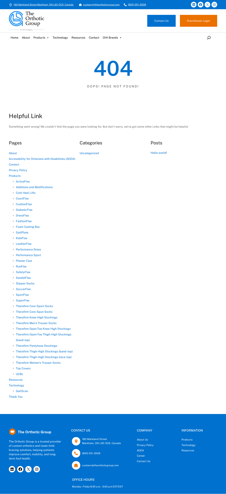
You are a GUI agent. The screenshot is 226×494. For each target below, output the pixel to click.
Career (145, 455)
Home (14, 37)
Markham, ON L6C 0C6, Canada (100, 443)
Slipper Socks (25, 283)
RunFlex (21, 266)
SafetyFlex (23, 272)
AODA (145, 450)
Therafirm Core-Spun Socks (34, 311)
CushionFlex (24, 204)
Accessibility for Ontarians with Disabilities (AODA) (42, 159)
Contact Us (161, 20)
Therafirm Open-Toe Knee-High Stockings (43, 328)
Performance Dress (28, 249)
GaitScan (22, 391)
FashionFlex (24, 221)
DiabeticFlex (24, 210)
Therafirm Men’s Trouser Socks (36, 323)
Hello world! (159, 153)
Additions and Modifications (34, 187)
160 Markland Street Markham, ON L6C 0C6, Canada (43, 4)
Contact (94, 37)
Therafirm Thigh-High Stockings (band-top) (44, 351)
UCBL (19, 374)
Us (151, 439)
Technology (60, 37)
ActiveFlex (23, 181)
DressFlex (22, 215)
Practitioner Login (198, 20)
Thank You (15, 396)
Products (41, 37)
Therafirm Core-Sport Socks (34, 306)
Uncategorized (89, 153)
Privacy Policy (18, 170)
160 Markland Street (93, 439)
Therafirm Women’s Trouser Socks (38, 362)
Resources (78, 37)
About (26, 37)
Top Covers (23, 368)
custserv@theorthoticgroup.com (101, 4)
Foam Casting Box (28, 227)
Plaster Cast (24, 260)
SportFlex (22, 294)
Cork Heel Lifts (25, 193)
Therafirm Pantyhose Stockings (36, 345)
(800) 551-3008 (137, 4)
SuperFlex (22, 300)
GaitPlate (22, 232)
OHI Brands (112, 37)
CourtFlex (22, 198)
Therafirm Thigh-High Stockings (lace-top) (44, 357)
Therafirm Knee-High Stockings (36, 317)
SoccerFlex (23, 289)
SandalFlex (23, 277)
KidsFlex (21, 238)
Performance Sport (28, 255)
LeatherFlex (24, 243)
